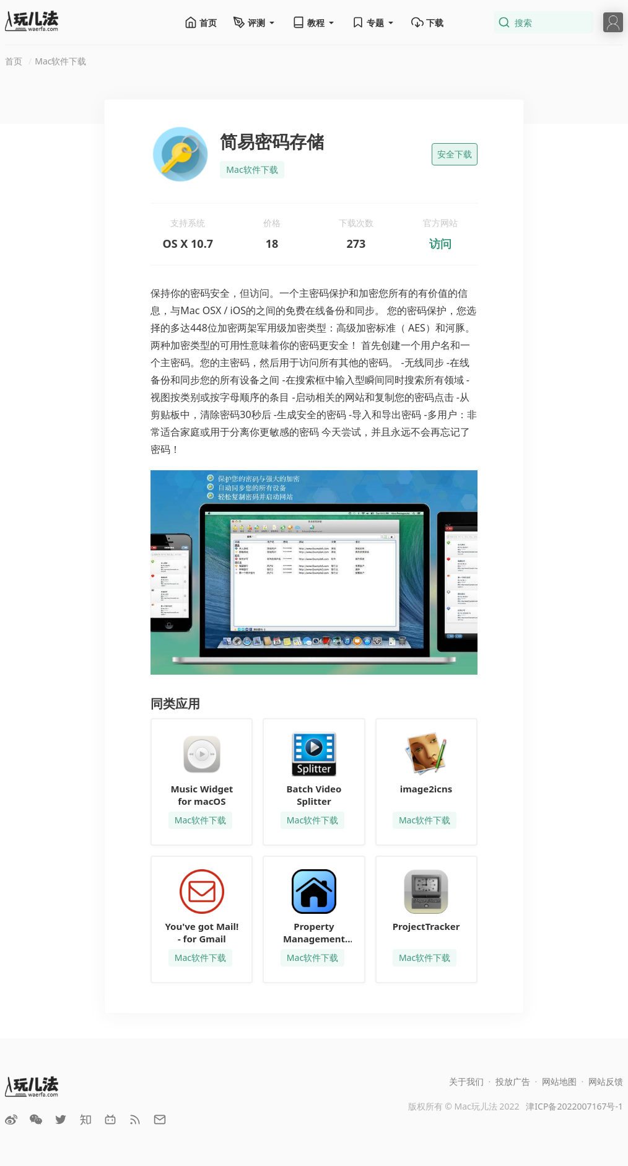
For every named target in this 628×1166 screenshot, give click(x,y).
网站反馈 (605, 1081)
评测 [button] (254, 22)
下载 (427, 22)
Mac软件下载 (60, 61)
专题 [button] (373, 22)
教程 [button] (314, 22)
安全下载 (454, 154)
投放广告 (512, 1081)
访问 (440, 243)
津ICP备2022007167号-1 (574, 1106)
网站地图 (559, 1081)
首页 (201, 22)
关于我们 (466, 1081)
